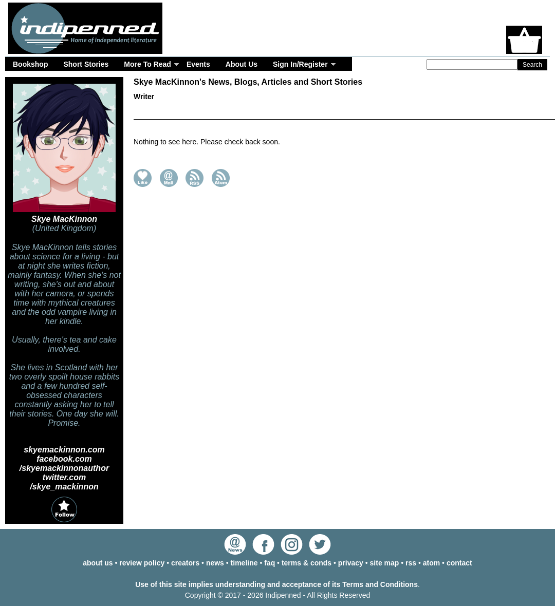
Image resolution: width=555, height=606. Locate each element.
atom (431, 563)
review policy (141, 563)
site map (384, 563)
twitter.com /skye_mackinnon (64, 482)
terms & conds (306, 563)
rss (410, 563)
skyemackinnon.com (64, 449)
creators (185, 563)
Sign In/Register (300, 64)
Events (198, 64)
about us (98, 563)
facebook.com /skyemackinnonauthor (64, 463)
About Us (241, 64)
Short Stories (85, 64)
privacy (350, 563)
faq (269, 563)
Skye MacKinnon (64, 219)
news (215, 563)
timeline (244, 563)
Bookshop (30, 64)
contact (459, 563)
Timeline (349, 112)
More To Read (147, 64)
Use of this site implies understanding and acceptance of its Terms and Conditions (276, 584)
